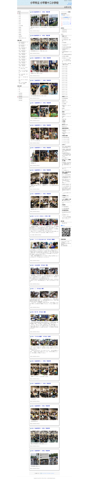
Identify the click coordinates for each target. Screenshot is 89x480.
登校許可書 (64, 119)
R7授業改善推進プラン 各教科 (66, 52)
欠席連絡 (63, 122)
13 (67, 22)
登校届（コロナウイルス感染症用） (66, 114)
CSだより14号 (64, 78)
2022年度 (20, 100)
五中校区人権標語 (65, 56)
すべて (67, 15)
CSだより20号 (64, 68)
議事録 (63, 108)
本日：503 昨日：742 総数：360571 (69, 4)
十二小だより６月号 (65, 139)
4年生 (20, 20)
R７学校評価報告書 (65, 208)
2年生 (20, 16)
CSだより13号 (64, 80)
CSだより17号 (64, 73)
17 (63, 23)
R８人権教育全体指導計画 (67, 54)
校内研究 (20, 36)
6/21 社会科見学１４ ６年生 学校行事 (23, 60)
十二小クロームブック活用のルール (66, 168)
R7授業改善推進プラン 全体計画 (66, 49)
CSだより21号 (64, 66)
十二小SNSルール (65, 170)
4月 (19, 91)
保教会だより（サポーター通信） (66, 106)
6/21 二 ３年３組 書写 (23, 78)
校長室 (20, 27)
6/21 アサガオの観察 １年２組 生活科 (23, 83)
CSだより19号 (64, 70)
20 (67, 23)
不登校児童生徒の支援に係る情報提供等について (66, 177)
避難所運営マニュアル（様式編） (66, 131)
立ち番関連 (64, 103)
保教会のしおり (65, 101)
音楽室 (20, 30)
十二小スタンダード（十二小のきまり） (66, 45)
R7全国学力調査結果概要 (66, 47)
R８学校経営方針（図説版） (66, 40)
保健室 (20, 34)
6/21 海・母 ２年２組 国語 (23, 80)
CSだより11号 (64, 84)
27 (67, 24)
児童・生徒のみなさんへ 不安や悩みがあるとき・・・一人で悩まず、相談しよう (67, 181)
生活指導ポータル (65, 214)
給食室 (20, 29)
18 (64, 23)
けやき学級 (21, 25)
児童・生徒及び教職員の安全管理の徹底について (66, 147)
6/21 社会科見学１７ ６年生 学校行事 (23, 51)
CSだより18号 (64, 71)
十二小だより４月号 (65, 142)
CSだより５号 (64, 94)
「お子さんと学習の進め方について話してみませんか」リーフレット (66, 217)
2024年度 (20, 96)
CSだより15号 (64, 77)
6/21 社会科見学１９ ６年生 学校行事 (23, 46)
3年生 (20, 18)
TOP (19, 13)
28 (68, 24)
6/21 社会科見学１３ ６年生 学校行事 (23, 62)
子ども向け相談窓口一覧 (66, 186)
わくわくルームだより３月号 (66, 203)
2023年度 (20, 98)
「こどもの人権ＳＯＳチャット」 (66, 193)
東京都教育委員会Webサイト (66, 213)
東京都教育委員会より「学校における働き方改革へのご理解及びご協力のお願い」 (66, 155)
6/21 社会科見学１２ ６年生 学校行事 (23, 65)
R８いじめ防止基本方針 (66, 174)
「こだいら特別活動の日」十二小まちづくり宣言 (66, 60)
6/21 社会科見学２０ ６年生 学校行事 (23, 43)
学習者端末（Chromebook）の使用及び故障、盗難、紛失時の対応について (66, 164)
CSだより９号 (64, 87)
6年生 (20, 23)
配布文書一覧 (64, 223)
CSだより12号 (64, 82)
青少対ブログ (64, 126)
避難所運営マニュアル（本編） (66, 133)
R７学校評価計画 (65, 206)
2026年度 (20, 93)
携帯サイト (63, 225)
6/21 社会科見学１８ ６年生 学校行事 (23, 48)
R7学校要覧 (64, 42)
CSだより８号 (64, 89)
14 (68, 22)
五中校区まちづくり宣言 (66, 58)
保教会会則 (64, 100)
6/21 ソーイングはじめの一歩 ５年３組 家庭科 (23, 71)
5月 (19, 89)
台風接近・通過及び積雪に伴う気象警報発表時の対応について (66, 150)
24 (63, 24)
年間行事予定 (64, 31)
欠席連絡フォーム (65, 197)
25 (64, 24)
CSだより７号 (64, 91)
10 (49, 473)
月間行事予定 (64, 30)
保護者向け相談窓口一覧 (66, 184)
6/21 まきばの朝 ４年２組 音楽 (23, 75)
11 (64, 22)
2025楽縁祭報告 (65, 98)
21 (68, 23)
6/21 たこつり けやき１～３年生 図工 (23, 68)
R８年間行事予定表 (65, 137)
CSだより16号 (64, 75)
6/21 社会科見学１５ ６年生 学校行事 (23, 57)
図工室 (20, 32)
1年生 (20, 14)
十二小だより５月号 (65, 141)
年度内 (63, 15)
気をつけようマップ (65, 110)
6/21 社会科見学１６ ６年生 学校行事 (23, 54)
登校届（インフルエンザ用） (66, 117)
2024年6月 (66, 17)
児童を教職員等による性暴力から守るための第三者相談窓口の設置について (66, 189)
